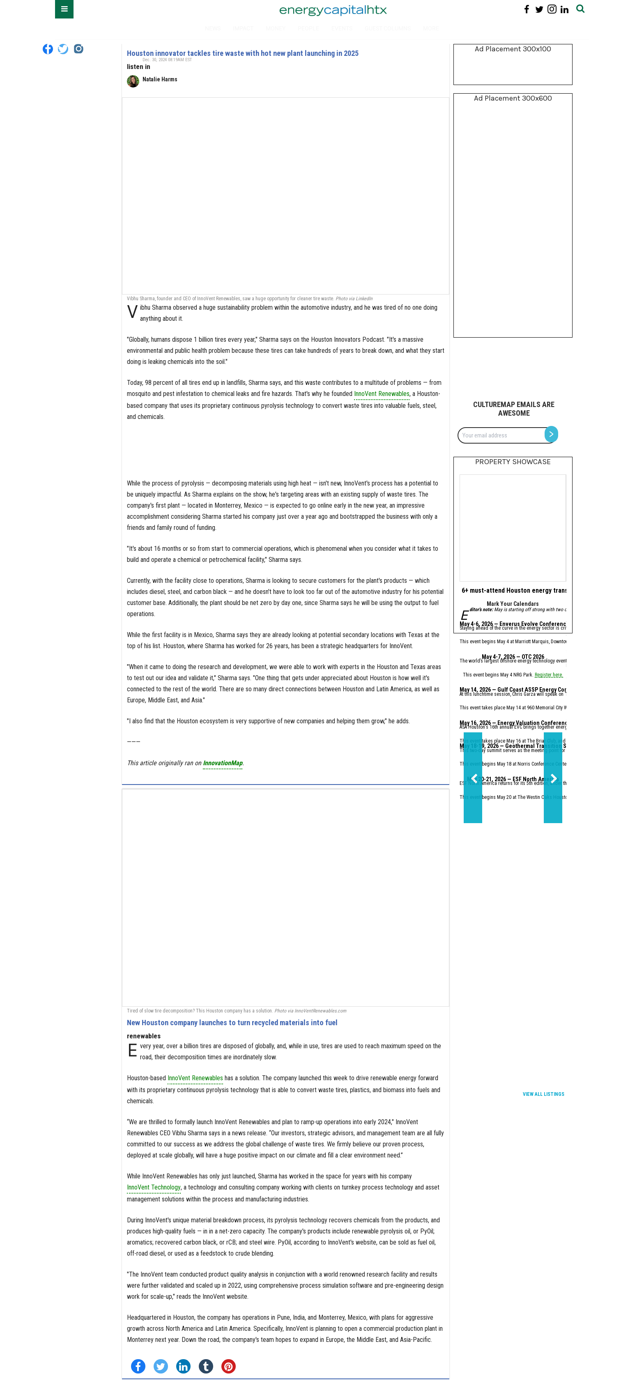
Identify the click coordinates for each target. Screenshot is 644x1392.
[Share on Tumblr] (206, 1366)
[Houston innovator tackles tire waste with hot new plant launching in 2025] (285, 196)
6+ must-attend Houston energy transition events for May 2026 (550, 590)
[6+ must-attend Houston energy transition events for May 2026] (513, 528)
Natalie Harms (160, 79)
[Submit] (580, 9)
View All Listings (543, 1094)
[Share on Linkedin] (183, 1366)
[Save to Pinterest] (228, 1366)
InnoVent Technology (154, 1187)
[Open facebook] (527, 9)
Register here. (549, 675)
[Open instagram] (552, 9)
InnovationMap (222, 763)
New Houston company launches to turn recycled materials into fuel (232, 1022)
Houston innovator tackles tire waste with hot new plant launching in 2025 (243, 53)
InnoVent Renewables (381, 394)
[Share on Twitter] (161, 1366)
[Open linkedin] (564, 9)
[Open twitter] (539, 9)
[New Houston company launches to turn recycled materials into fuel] (285, 898)
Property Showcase (513, 461)
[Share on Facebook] (138, 1366)
